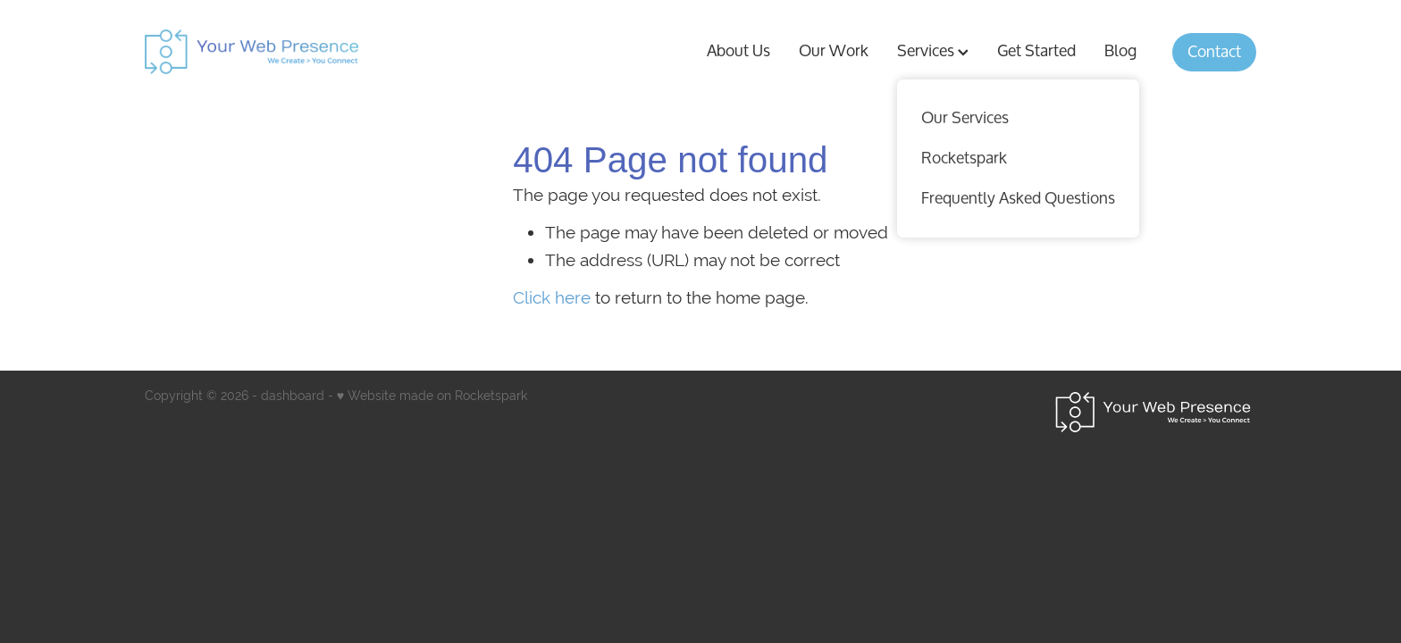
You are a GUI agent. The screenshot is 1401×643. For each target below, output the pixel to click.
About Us (738, 50)
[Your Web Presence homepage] (367, 51)
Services (933, 50)
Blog (1120, 50)
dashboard (292, 395)
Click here (552, 297)
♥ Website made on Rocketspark (432, 395)
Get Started (1036, 50)
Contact (1214, 51)
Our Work (833, 50)
